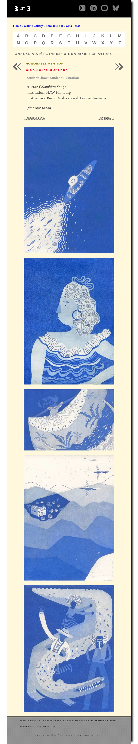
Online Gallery (33, 26)
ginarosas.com (39, 107)
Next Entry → (106, 117)
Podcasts (87, 720)
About (32, 720)
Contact (113, 720)
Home (17, 26)
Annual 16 (52, 26)
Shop (40, 720)
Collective (72, 720)
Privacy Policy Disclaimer (37, 726)
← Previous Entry (34, 117)
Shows (49, 720)
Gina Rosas (73, 26)
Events (59, 720)
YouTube (100, 720)
